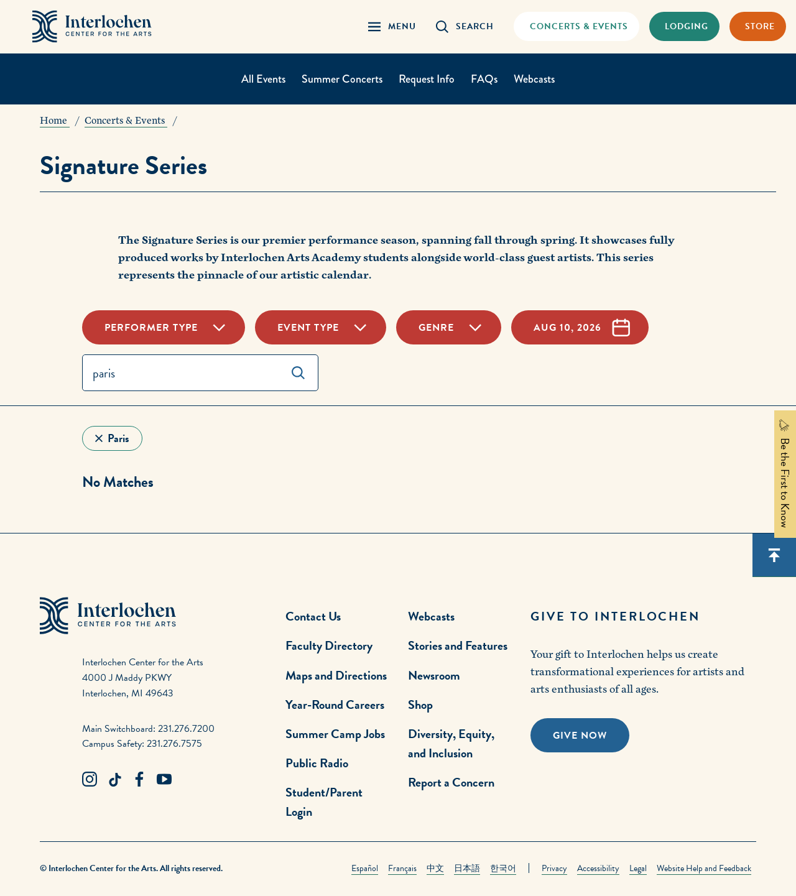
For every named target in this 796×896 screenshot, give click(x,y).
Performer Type (151, 327)
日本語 (467, 868)
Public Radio (316, 763)
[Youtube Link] (164, 780)
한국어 (503, 868)
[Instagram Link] (89, 780)
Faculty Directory (329, 645)
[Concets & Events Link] (576, 26)
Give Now (580, 735)
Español (364, 868)
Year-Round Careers (334, 704)
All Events (263, 79)
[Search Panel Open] (465, 26)
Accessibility (598, 868)
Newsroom (434, 675)
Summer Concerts (342, 79)
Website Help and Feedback (704, 868)
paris (118, 438)
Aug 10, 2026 (567, 327)
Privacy (554, 868)
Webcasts (534, 79)
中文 (435, 868)
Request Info (427, 79)
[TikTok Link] (114, 780)
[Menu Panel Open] (392, 26)
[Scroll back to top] (774, 555)
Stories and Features (457, 645)
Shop (420, 704)
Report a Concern (451, 782)
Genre (436, 327)
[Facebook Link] (139, 780)
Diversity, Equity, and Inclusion (451, 743)
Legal (638, 868)
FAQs (484, 79)
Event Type (308, 327)
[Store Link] (757, 26)
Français (402, 868)
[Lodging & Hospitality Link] (684, 26)
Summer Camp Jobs (335, 733)
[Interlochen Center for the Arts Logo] (92, 26)
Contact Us (313, 616)
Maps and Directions (336, 675)
